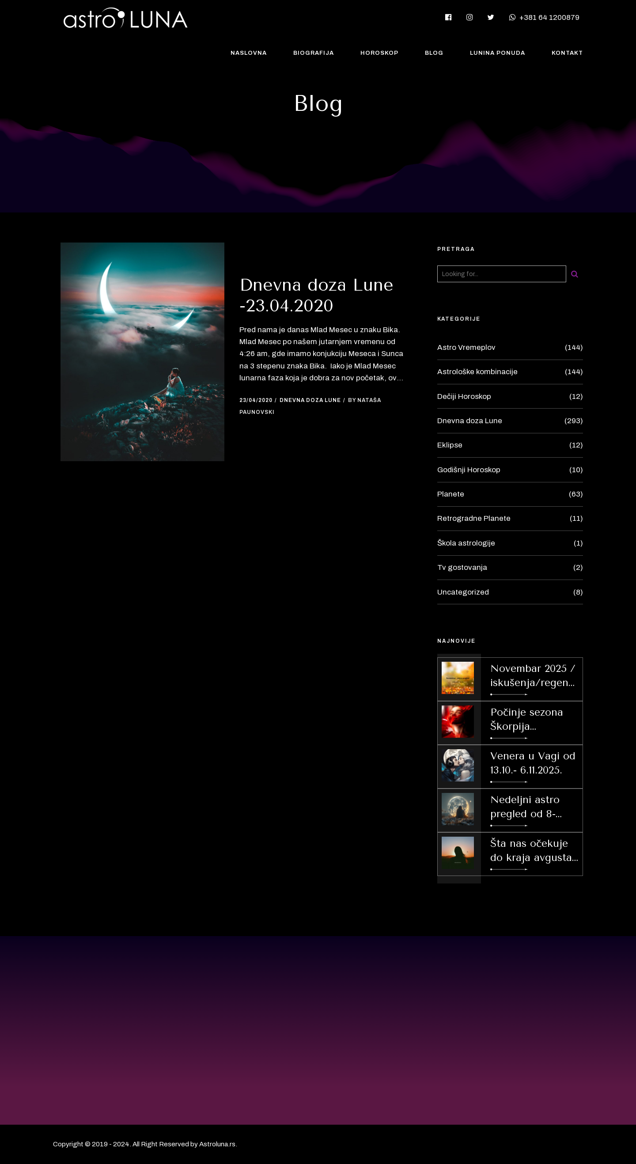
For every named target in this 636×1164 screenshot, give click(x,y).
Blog (434, 53)
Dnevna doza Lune (310, 400)
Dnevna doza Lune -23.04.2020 (316, 295)
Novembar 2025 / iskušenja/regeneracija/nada (534, 676)
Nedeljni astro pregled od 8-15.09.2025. (525, 807)
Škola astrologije (466, 543)
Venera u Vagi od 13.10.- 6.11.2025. (532, 763)
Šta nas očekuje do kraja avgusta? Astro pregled (533, 851)
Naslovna (249, 53)
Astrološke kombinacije (477, 372)
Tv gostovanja (462, 567)
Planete (450, 494)
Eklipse (449, 445)
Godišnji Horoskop (468, 470)
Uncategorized (463, 592)
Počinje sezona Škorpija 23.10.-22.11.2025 (526, 720)
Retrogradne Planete (474, 518)
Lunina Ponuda (497, 53)
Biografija (313, 53)
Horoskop (379, 53)
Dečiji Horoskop (464, 396)
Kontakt (567, 53)
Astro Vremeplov (466, 347)
